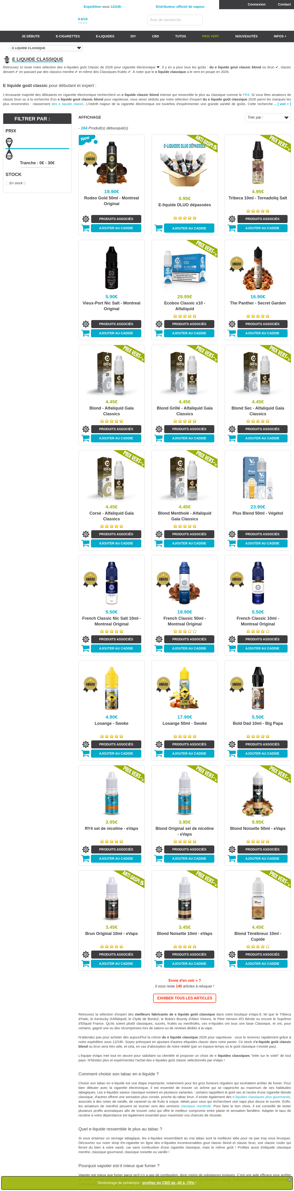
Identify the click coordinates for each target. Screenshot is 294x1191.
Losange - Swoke (111, 723)
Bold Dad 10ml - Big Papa (258, 723)
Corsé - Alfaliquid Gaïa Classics (112, 516)
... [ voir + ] (282, 104)
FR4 (246, 95)
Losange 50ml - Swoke (185, 723)
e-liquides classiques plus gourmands (261, 1097)
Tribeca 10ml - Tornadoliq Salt (258, 198)
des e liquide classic (68, 104)
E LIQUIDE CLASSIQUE (46, 48)
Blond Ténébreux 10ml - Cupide (258, 936)
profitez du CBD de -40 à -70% (168, 1183)
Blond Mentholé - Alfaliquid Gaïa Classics (184, 516)
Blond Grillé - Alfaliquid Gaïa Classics (185, 411)
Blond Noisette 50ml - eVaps (258, 828)
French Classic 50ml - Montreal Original (185, 621)
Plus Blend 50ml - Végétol (258, 513)
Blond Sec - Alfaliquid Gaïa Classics (258, 411)
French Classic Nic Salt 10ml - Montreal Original (111, 621)
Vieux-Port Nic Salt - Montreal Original (112, 306)
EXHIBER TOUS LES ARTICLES (184, 998)
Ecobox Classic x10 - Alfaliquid (184, 306)
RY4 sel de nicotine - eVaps (111, 828)
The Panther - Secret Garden (258, 303)
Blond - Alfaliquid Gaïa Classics (112, 411)
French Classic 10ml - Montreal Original (258, 621)
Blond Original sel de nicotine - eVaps (184, 831)
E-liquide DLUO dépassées (184, 205)
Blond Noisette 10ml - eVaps (184, 933)
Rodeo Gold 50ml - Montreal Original (111, 201)
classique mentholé (196, 1106)
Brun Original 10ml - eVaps (111, 933)
